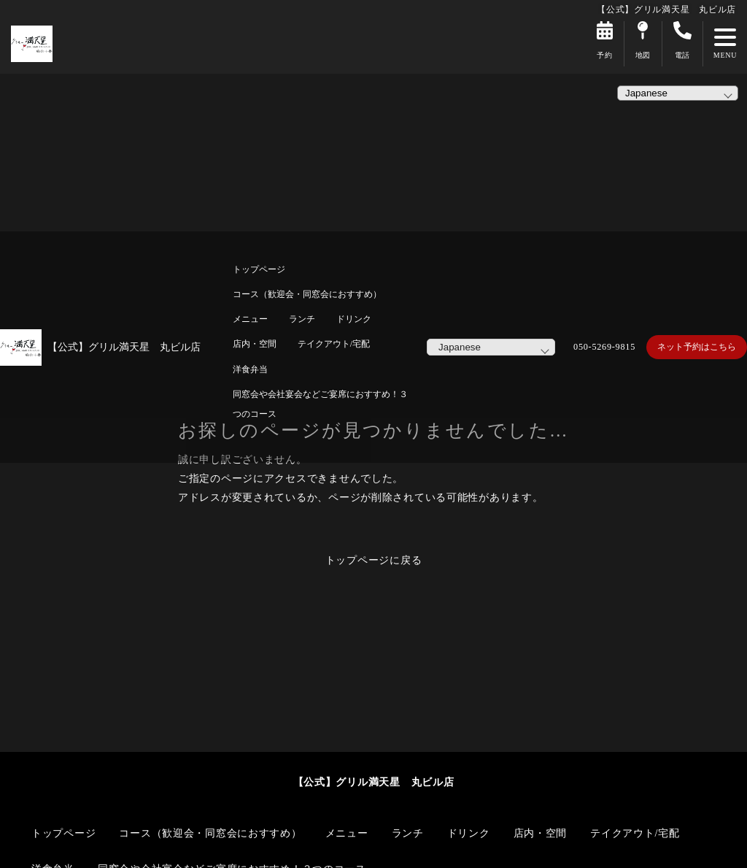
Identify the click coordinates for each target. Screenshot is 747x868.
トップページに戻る (373, 560)
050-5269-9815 (604, 347)
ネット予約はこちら (696, 347)
